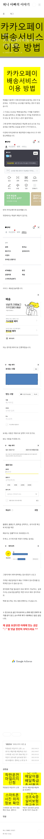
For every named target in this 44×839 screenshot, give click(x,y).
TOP (39, 831)
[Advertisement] (22, 661)
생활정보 (9, 744)
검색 (34, 5)
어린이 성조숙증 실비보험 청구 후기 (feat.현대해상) (17, 758)
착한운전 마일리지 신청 (13, 748)
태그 (12, 13)
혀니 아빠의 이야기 (16, 4)
